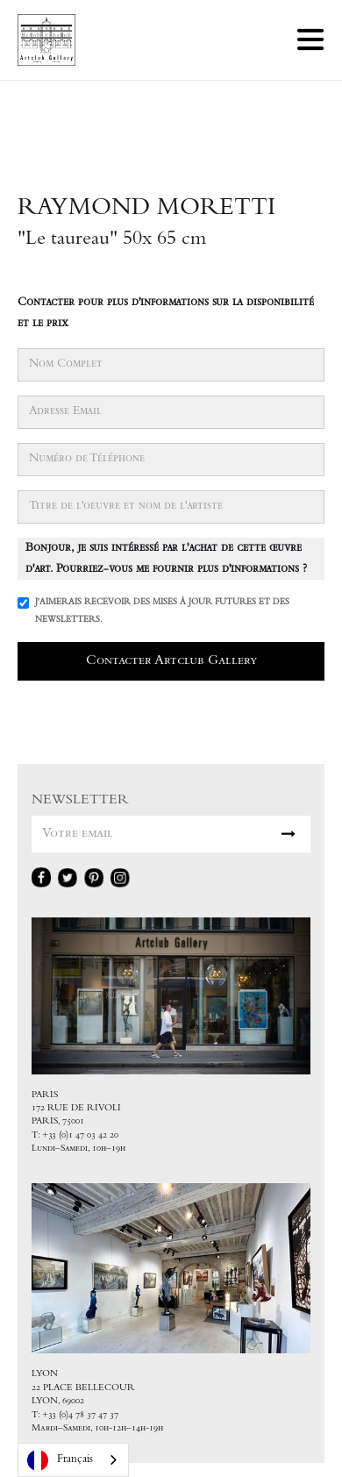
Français (60, 1460)
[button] (310, 39)
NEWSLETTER (80, 800)
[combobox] (73, 1460)
